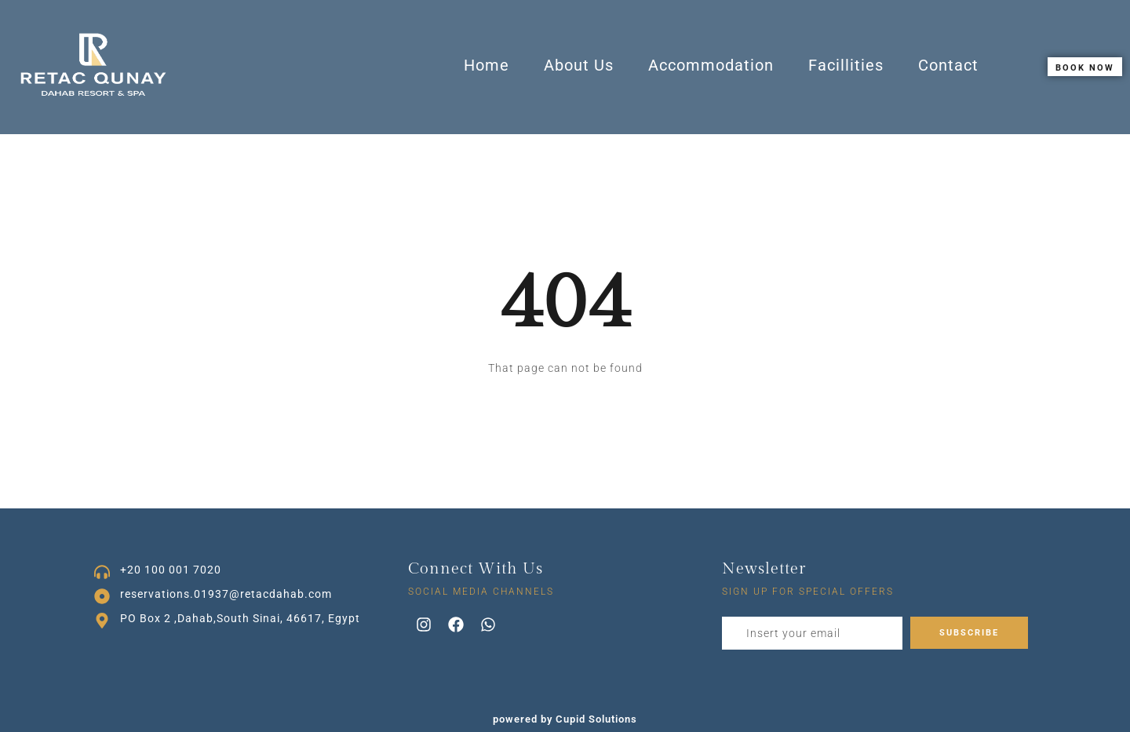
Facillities (846, 65)
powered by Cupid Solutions (565, 719)
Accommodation (711, 65)
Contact (948, 65)
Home (486, 65)
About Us (579, 65)
